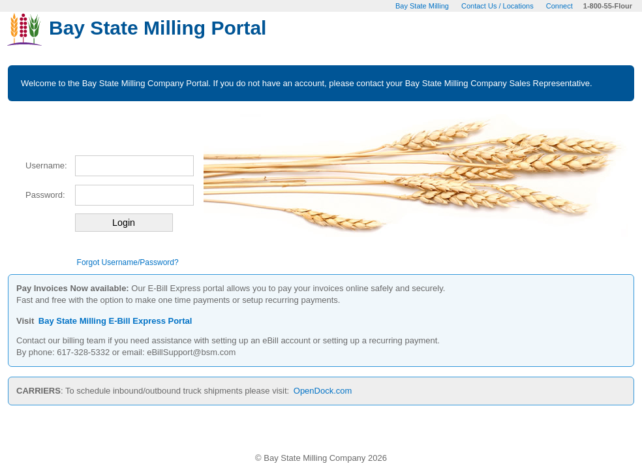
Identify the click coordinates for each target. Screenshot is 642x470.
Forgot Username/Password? (128, 262)
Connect (559, 6)
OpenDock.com (323, 391)
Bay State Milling (422, 6)
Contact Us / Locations (497, 6)
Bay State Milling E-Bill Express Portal (115, 321)
